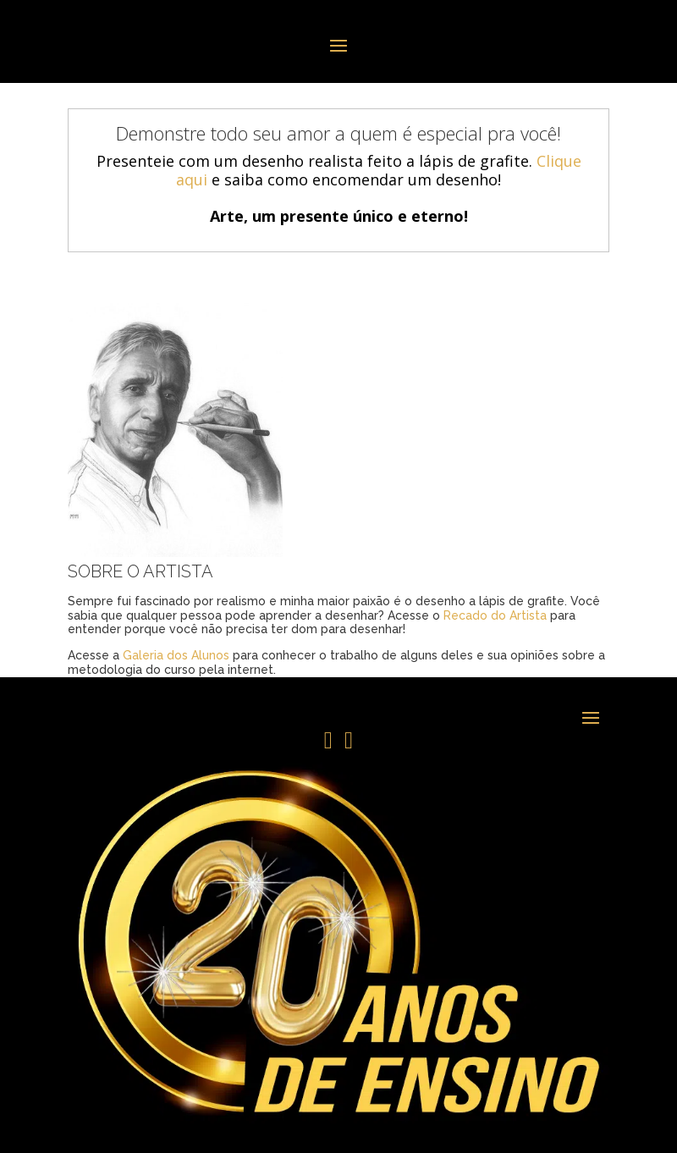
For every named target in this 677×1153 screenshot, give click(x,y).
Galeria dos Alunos (176, 655)
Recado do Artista (495, 615)
